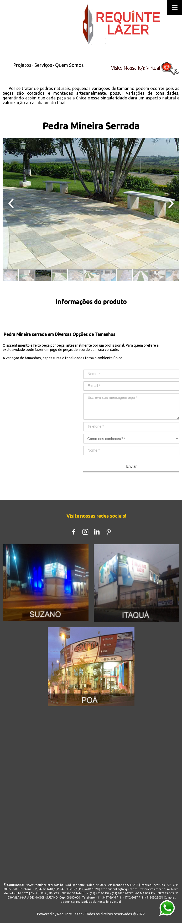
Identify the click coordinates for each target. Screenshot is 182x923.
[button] (10, 275)
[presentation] (11, 203)
